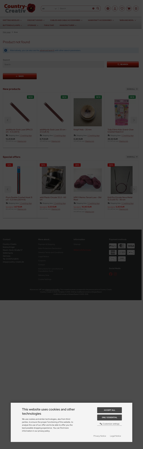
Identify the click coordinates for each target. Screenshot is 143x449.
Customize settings (109, 424)
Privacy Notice (100, 436)
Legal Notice (115, 436)
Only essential (109, 417)
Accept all (109, 410)
